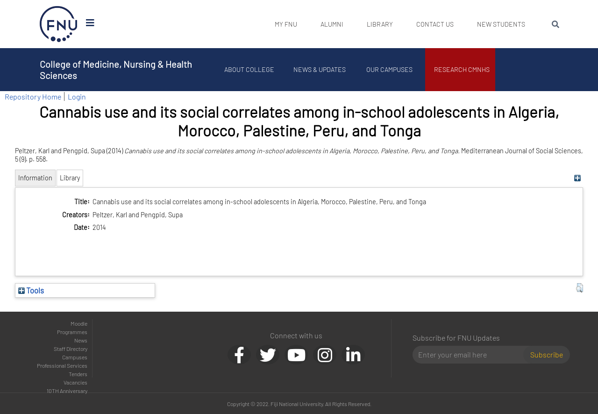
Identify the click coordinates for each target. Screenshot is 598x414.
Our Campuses (390, 69)
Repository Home (33, 96)
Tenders (78, 374)
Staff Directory (70, 348)
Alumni (331, 24)
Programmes (72, 331)
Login (77, 96)
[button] (579, 288)
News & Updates (320, 69)
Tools (31, 290)
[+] (577, 177)
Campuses (74, 357)
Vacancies (75, 382)
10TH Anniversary (67, 390)
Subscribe (546, 354)
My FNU (286, 24)
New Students (501, 24)
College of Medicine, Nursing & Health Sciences (116, 69)
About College (250, 69)
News (80, 340)
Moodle (79, 323)
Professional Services (62, 365)
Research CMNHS (463, 69)
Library (380, 24)
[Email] (472, 355)
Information (35, 178)
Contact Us (435, 24)
